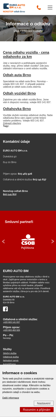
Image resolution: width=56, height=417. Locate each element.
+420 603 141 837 (11, 322)
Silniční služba (9, 353)
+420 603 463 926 (11, 330)
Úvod (16, 31)
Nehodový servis (11, 360)
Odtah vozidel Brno (19, 93)
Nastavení (43, 403)
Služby (7, 349)
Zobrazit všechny (12, 123)
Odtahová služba (11, 357)
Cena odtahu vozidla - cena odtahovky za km (26, 54)
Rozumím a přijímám (36, 409)
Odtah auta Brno (17, 75)
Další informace (10, 398)
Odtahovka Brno (17, 109)
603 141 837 (10, 194)
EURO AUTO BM (16, 271)
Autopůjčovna (9, 364)
